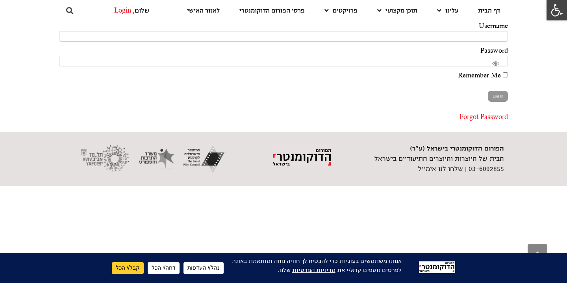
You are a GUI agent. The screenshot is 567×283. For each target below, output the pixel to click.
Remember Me (483, 75)
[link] (557, 10)
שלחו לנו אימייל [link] (440, 169)
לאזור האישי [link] (203, 10)
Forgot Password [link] (484, 117)
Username (493, 25)
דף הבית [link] (489, 10)
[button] (69, 10)
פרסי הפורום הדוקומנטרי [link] (272, 10)
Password (494, 50)
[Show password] (497, 62)
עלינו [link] (447, 10)
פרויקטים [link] (341, 10)
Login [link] (122, 10)
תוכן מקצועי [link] (397, 10)
